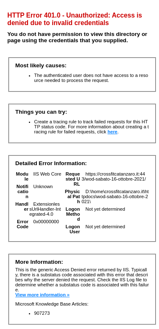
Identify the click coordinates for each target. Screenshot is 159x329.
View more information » (42, 294)
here (113, 131)
